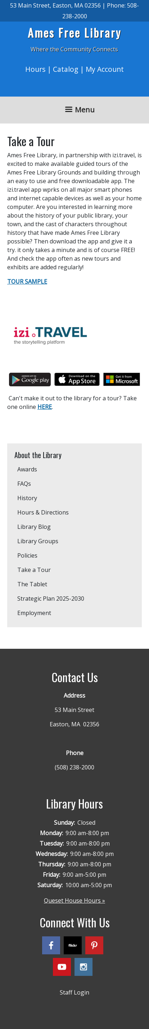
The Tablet (32, 584)
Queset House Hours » (74, 900)
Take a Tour (34, 570)
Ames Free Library (74, 32)
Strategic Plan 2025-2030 (50, 598)
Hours (35, 69)
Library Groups (37, 541)
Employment (34, 613)
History (27, 498)
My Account (105, 69)
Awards (27, 469)
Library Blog (34, 527)
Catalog (65, 69)
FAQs (24, 484)
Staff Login (74, 992)
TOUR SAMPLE (27, 281)
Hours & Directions (43, 512)
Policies (27, 555)
